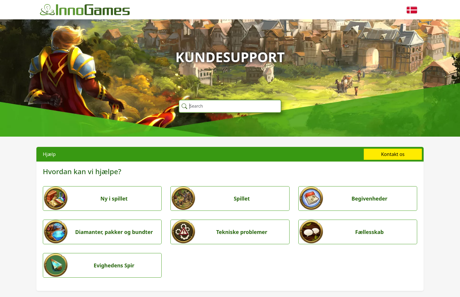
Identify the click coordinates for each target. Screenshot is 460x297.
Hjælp (49, 154)
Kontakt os (393, 154)
